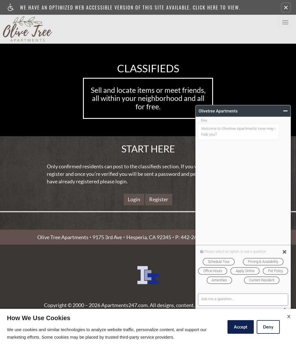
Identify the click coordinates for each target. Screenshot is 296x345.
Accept (240, 326)
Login (134, 199)
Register (158, 199)
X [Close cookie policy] (288, 316)
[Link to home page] (27, 27)
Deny (268, 326)
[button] (286, 7)
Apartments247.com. (125, 305)
